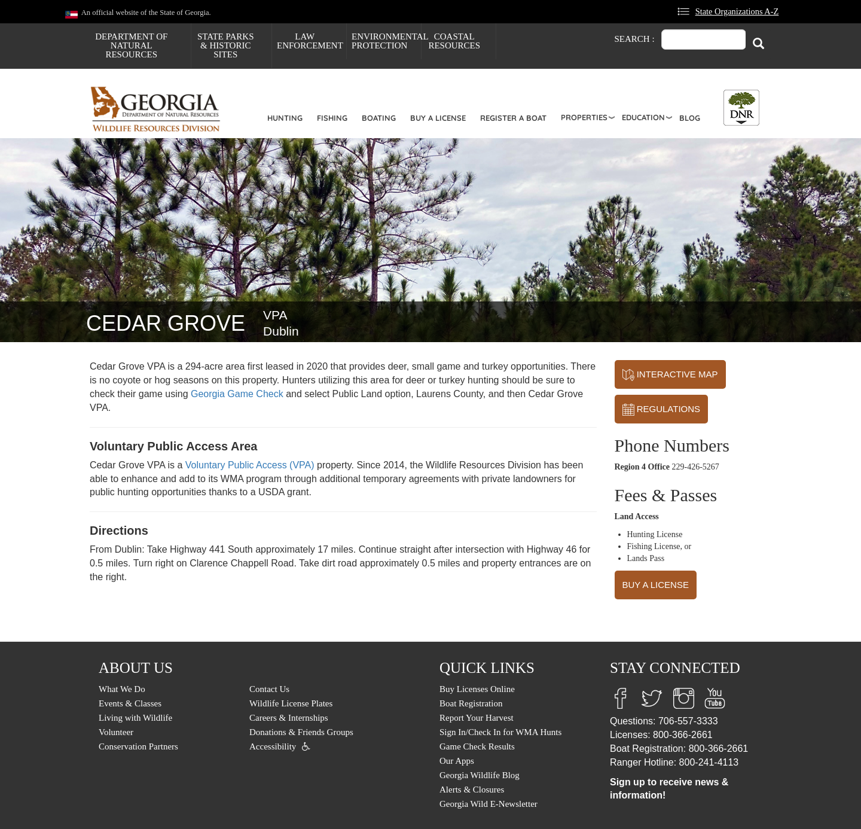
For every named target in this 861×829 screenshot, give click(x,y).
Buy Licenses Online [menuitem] (477, 689)
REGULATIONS (661, 410)
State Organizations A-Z (737, 11)
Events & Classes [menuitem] (130, 703)
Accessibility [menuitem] (272, 746)
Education (643, 117)
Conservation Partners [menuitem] (138, 746)
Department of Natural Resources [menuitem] (131, 45)
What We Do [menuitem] (122, 689)
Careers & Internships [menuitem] (288, 718)
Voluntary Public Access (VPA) (250, 465)
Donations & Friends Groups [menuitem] (301, 732)
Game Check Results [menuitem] (477, 746)
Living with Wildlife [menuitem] (135, 718)
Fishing (332, 118)
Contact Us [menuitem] (269, 689)
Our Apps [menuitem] (456, 761)
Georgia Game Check (237, 394)
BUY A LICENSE (655, 585)
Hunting (285, 118)
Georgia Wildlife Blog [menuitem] (479, 775)
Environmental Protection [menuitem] (386, 41)
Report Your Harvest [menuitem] (476, 718)
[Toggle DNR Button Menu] (741, 108)
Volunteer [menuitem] (116, 732)
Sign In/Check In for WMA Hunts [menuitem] (500, 732)
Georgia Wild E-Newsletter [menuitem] (488, 804)
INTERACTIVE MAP (670, 375)
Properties (584, 117)
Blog (689, 118)
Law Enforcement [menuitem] (310, 41)
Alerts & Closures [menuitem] (471, 789)
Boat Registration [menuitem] (470, 703)
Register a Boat (513, 118)
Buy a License (438, 118)
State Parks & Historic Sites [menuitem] (225, 45)
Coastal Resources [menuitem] (454, 41)
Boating (379, 118)
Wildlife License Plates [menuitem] (290, 703)
